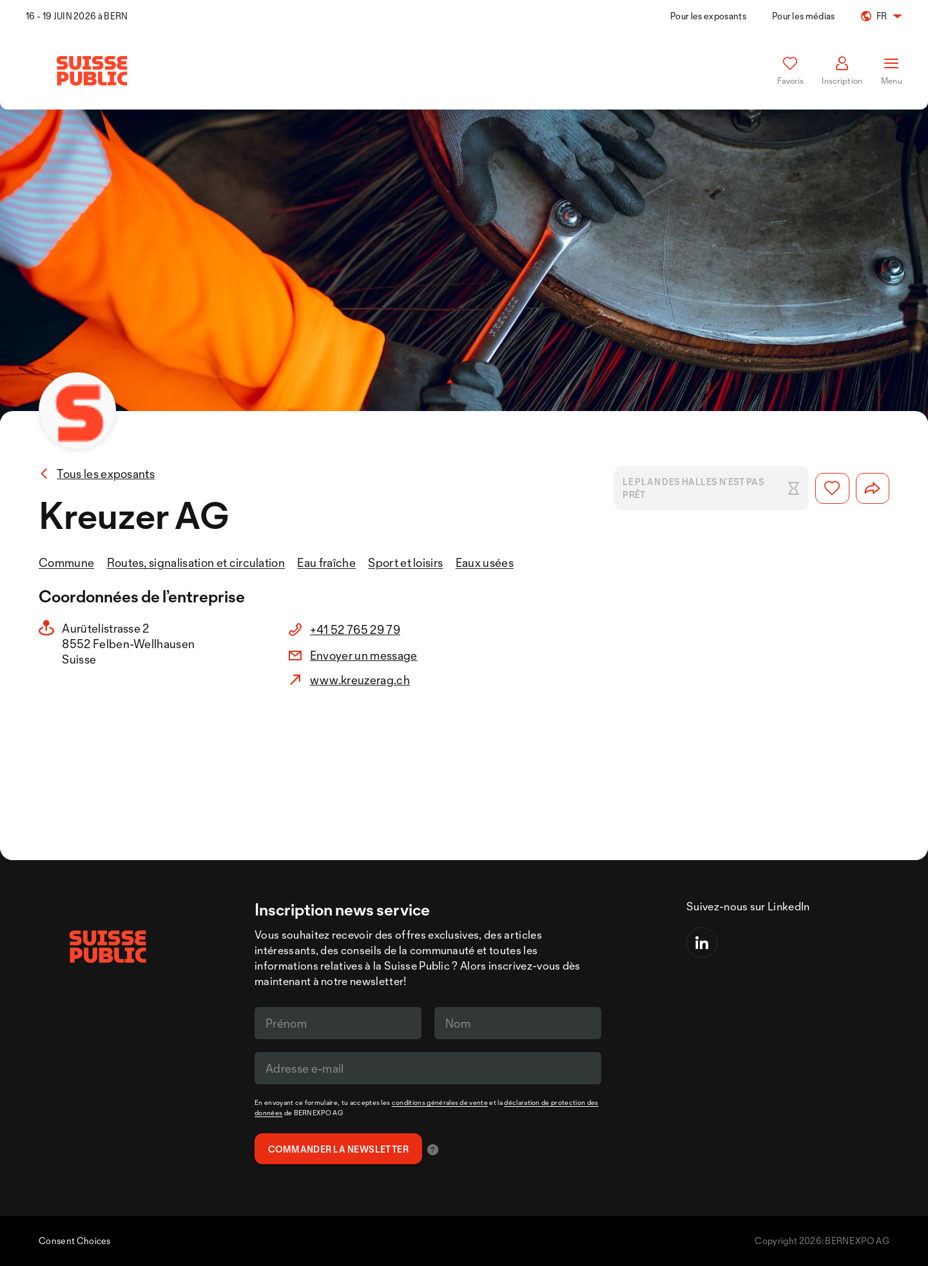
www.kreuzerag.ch (360, 680)
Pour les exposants (708, 15)
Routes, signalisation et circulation (196, 562)
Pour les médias (803, 15)
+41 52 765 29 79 (355, 629)
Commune (66, 562)
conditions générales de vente (440, 1102)
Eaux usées (485, 562)
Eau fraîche (326, 562)
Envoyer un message (364, 655)
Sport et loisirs (405, 562)
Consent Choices (75, 1240)
